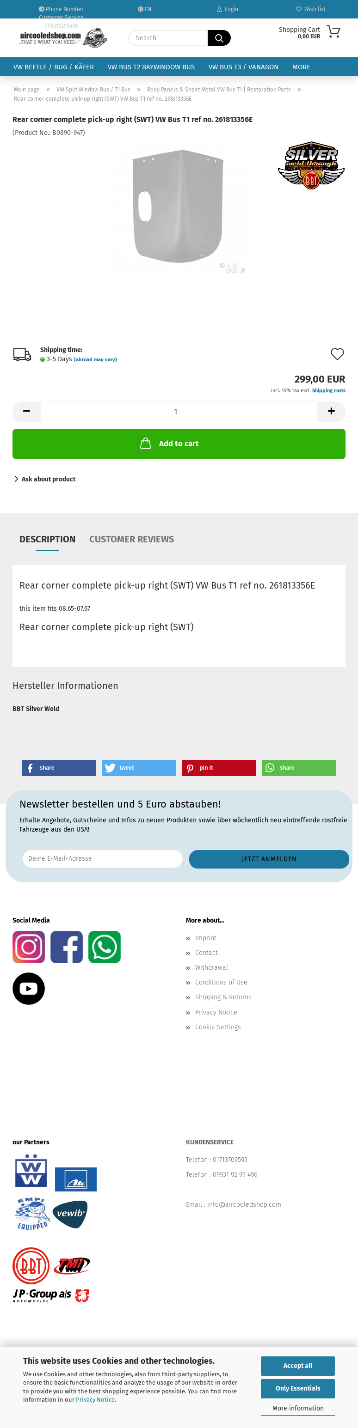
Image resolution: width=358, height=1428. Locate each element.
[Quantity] (179, 411)
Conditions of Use (221, 982)
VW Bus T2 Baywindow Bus (151, 67)
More (301, 67)
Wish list (311, 9)
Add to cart (168, 443)
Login (227, 9)
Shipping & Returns (223, 997)
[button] (26, 411)
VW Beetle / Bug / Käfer (53, 67)
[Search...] (219, 38)
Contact (206, 953)
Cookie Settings (218, 1027)
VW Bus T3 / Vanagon (243, 67)
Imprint (205, 938)
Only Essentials (298, 1388)
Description (47, 539)
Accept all (298, 1366)
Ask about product (48, 479)
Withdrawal (211, 968)
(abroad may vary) (95, 360)
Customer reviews (131, 539)
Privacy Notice (95, 1399)
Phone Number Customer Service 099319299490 (61, 12)
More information (298, 1408)
